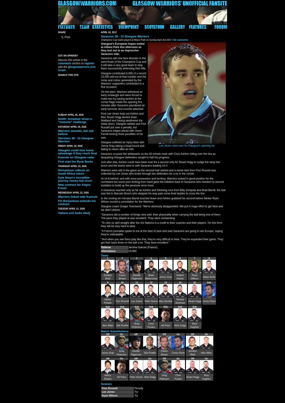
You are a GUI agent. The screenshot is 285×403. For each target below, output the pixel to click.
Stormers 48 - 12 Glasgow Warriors (76, 140)
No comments (180, 40)
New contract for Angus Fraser (74, 186)
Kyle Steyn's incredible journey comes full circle (75, 179)
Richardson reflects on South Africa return (74, 172)
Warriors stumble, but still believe (76, 132)
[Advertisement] (78, 94)
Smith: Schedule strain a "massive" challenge (75, 120)
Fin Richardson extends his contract (77, 202)
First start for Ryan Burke (75, 161)
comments (64, 63)
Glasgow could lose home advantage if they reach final (77, 152)
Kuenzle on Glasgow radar (76, 157)
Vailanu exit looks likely (74, 213)
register (89, 63)
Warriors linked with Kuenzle (78, 196)
